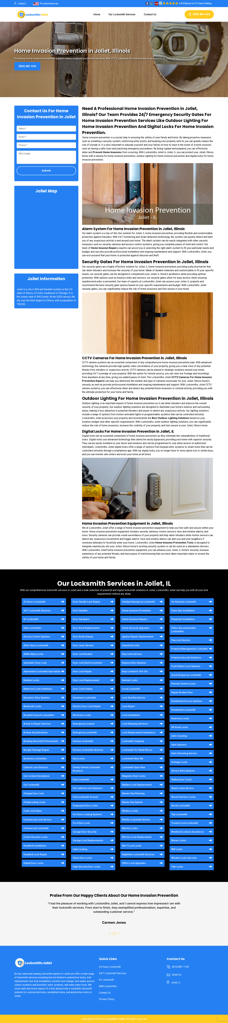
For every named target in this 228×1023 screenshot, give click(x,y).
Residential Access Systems (186, 701)
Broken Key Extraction (36, 732)
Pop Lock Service (180, 640)
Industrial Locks (130, 645)
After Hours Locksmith (36, 645)
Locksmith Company (133, 741)
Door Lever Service (83, 645)
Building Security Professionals (41, 741)
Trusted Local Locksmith (184, 823)
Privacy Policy (106, 999)
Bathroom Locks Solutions (38, 688)
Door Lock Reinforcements (87, 662)
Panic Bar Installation (183, 610)
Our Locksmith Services (122, 14)
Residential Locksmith (183, 709)
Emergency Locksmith (85, 732)
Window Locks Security (183, 857)
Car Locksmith (31, 784)
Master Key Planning (133, 793)
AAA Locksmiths (32, 628)
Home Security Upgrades (135, 628)
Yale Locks (177, 866)
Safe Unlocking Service (184, 753)
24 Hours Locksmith (34, 601)
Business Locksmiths (35, 758)
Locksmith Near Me (132, 758)
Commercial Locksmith (36, 828)
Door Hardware (81, 619)
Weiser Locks (178, 840)
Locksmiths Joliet (115, 1018)
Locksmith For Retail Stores (137, 750)
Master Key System (132, 802)
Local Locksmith (131, 688)
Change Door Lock (34, 793)
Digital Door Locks (33, 863)
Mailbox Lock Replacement (137, 784)
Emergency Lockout (83, 723)
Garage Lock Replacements (88, 840)
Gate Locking (80, 849)
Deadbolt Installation (35, 845)
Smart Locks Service (182, 788)
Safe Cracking (179, 736)
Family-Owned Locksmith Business (86, 769)
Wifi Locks (176, 849)
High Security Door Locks (86, 866)
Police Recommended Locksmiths (183, 630)
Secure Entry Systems (183, 770)
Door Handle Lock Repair (86, 601)
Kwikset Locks (129, 680)
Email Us (176, 974)
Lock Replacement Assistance (138, 732)
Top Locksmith (179, 814)
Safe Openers (179, 744)
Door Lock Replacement (86, 680)
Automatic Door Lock (35, 662)
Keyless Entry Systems (134, 662)
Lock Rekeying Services (135, 723)
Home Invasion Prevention (136, 610)
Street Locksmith (180, 805)
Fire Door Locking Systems (87, 814)
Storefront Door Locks (183, 797)
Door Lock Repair (82, 671)
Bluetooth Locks (32, 706)
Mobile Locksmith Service (136, 819)
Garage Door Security (84, 831)
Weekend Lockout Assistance (187, 831)
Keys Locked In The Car (135, 671)
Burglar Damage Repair (36, 750)
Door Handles (80, 610)
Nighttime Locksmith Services (138, 854)
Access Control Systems (37, 636)
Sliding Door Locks (181, 779)
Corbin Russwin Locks (36, 837)
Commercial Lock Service (37, 819)
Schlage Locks (179, 762)
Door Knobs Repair (83, 636)
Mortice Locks (130, 828)
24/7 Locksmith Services (37, 610)
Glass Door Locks (82, 857)
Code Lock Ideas (33, 810)
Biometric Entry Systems (37, 697)
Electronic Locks (82, 715)
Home (96, 14)
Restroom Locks (180, 718)
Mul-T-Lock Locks (131, 845)
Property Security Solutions (186, 657)
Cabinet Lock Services (36, 767)
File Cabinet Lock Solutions (87, 788)
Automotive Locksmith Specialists (42, 671)
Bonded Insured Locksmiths (39, 715)
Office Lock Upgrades (134, 863)
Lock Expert (128, 706)
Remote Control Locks (183, 683)
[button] (109, 933)
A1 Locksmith (31, 619)
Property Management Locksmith (189, 648)
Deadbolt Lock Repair (35, 854)
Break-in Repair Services (37, 723)
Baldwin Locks (31, 680)
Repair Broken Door (182, 692)
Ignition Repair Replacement (137, 636)
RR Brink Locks (179, 727)
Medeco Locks (130, 810)
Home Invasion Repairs (134, 619)
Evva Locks (79, 758)
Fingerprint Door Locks (85, 805)
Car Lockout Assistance (37, 776)
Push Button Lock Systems (185, 666)
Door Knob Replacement (86, 628)
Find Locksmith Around (85, 797)
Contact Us (150, 14)
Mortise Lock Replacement (136, 837)
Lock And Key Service (133, 697)
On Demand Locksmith (183, 601)
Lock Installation (131, 715)
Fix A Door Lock (81, 823)
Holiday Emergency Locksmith (138, 601)
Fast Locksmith (81, 779)
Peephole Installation (183, 619)
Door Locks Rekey (82, 688)
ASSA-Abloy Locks (33, 654)
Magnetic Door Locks (133, 776)
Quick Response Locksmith (186, 675)
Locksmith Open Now (133, 767)
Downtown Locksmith (84, 697)
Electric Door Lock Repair (87, 706)
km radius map (46, 231)
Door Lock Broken (82, 654)
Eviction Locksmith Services (88, 750)
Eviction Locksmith (83, 741)
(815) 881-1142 (199, 14)
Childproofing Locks (34, 802)
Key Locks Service (132, 654)
